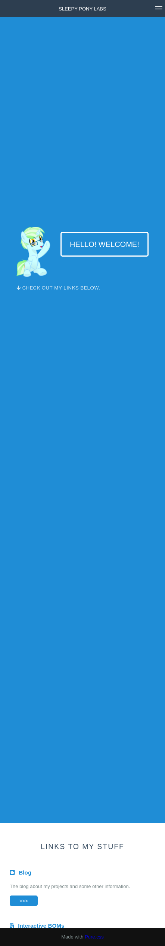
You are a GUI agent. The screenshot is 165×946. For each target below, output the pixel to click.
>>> (23, 901)
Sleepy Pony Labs (82, 9)
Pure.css (94, 937)
